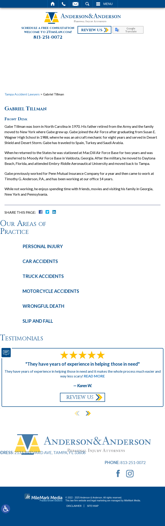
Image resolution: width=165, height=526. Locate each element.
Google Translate (131, 30)
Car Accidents (40, 261)
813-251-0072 (47, 37)
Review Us (91, 30)
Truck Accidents (43, 276)
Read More (94, 376)
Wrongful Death (43, 306)
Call (63, 4)
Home (53, 4)
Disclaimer (74, 505)
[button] (88, 413)
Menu (108, 4)
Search (87, 4)
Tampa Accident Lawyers (22, 94)
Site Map (93, 505)
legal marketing (99, 500)
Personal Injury (43, 246)
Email (75, 4)
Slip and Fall (38, 321)
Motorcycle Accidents (51, 291)
